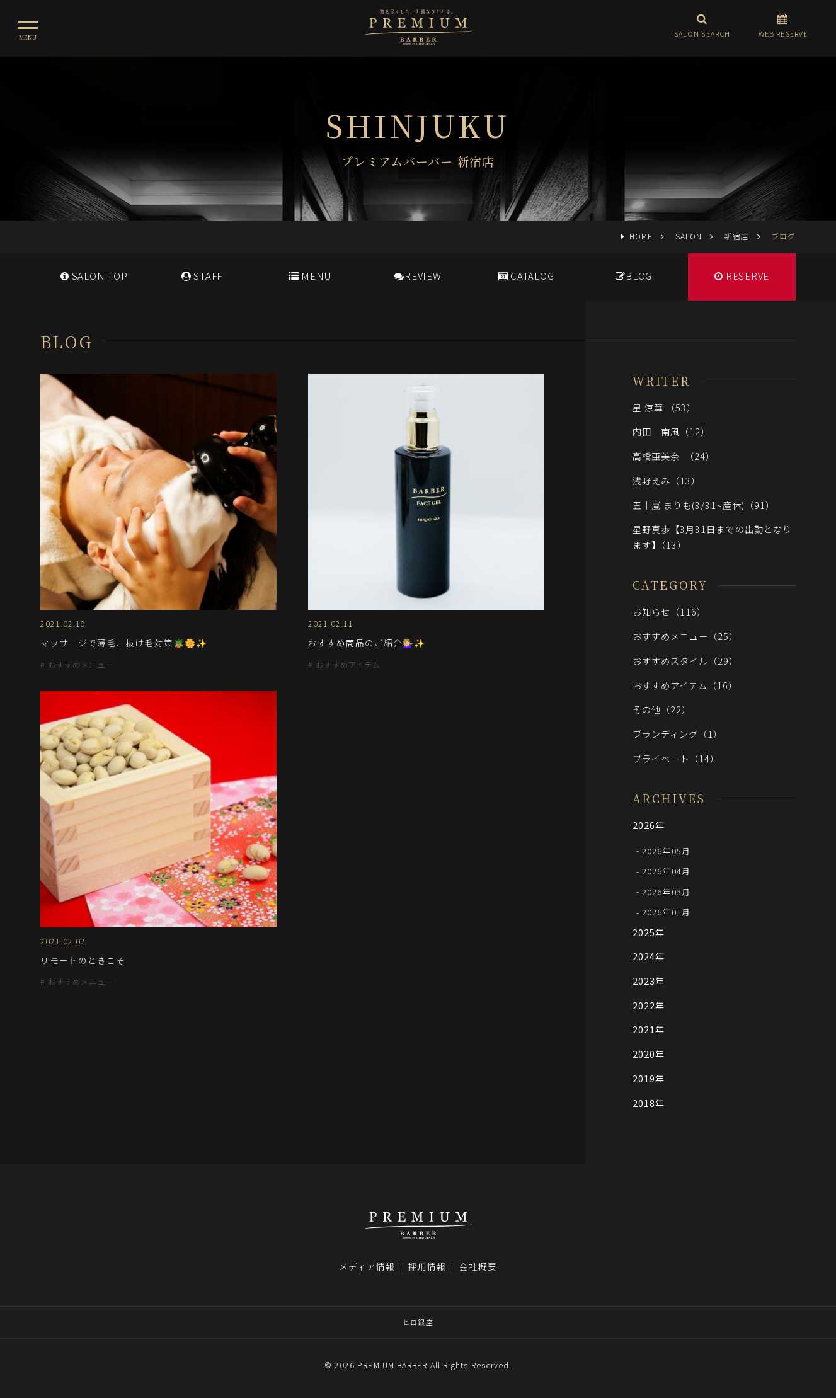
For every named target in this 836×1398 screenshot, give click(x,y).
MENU (310, 275)
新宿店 (736, 236)
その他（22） (662, 709)
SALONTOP (93, 275)
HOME (641, 236)
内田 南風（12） (672, 431)
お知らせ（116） (670, 611)
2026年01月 (666, 912)
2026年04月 (666, 871)
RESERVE (741, 275)
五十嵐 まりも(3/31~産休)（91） (704, 505)
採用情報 (427, 1266)
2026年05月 (666, 850)
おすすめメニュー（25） (686, 636)
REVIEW (417, 275)
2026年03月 (666, 891)
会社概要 (478, 1266)
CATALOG (526, 275)
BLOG (634, 275)
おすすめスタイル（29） (686, 660)
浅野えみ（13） (667, 480)
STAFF (201, 275)
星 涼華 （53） (665, 407)
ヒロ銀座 (418, 1322)
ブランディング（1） (678, 733)
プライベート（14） (676, 758)
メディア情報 (367, 1266)
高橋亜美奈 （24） (674, 455)
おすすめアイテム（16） (685, 685)
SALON (688, 236)
